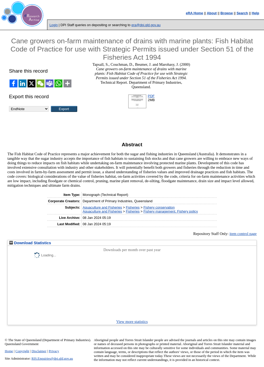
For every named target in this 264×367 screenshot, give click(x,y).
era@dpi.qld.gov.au (146, 25)
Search (242, 13)
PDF (151, 96)
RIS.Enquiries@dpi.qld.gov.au (52, 358)
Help (255, 13)
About (212, 13)
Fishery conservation (159, 207)
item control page (243, 234)
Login (53, 25)
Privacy (54, 351)
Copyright (22, 351)
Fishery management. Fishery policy (170, 211)
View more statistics (132, 321)
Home (9, 351)
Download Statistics (30, 243)
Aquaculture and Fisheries (102, 207)
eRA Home (194, 13)
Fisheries (133, 207)
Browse (226, 13)
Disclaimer (38, 351)
